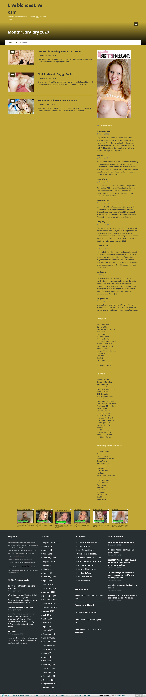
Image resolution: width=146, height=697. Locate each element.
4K (22, 562)
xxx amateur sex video (105, 363)
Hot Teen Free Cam (104, 413)
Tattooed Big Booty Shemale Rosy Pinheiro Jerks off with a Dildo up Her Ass (121, 575)
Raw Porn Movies (103, 487)
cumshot (10, 548)
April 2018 (47, 657)
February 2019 (49, 634)
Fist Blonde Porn (103, 336)
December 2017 (49, 672)
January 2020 (49, 592)
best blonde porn (103, 324)
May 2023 (47, 569)
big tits (13, 573)
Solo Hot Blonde (83, 580)
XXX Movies (117, 536)
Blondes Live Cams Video (106, 389)
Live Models (106, 125)
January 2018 (49, 668)
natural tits (11, 567)
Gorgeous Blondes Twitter (106, 341)
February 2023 (49, 577)
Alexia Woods (103, 200)
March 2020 (48, 584)
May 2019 (47, 622)
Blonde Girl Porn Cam (104, 382)
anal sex (32, 553)
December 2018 (49, 642)
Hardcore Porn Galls (104, 411)
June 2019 (47, 619)
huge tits (31, 570)
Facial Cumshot (102, 471)
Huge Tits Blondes (103, 480)
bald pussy (27, 556)
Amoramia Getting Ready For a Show (59, 51)
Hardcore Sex (102, 478)
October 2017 (49, 680)
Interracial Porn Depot (105, 418)
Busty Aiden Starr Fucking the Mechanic (21, 587)
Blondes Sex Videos (104, 466)
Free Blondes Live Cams (105, 401)
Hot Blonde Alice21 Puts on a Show (57, 100)
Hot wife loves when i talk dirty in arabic (122, 586)
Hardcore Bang (102, 408)
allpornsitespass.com (17, 570)
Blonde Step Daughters (105, 459)
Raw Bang (100, 427)
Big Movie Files (102, 327)
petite (31, 567)
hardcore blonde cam (104, 344)
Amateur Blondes (103, 451)
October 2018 (49, 649)
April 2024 (47, 550)
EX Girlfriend (101, 468)
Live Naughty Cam (103, 423)
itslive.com (16, 550)
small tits (18, 562)
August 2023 (48, 565)
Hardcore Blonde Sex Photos (88, 561)
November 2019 (50, 600)
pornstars (12, 562)
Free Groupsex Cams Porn (106, 403)
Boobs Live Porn (102, 392)
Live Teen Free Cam (104, 425)
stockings (10, 550)
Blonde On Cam (102, 384)
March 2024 (48, 554)
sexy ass (22, 553)
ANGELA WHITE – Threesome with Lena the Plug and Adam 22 (123, 596)
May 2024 (47, 546)
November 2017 (49, 676)
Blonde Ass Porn (103, 380)
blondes (17, 567)
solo (36, 545)
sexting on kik (102, 494)
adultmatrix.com (12, 542)
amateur (10, 556)
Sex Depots (101, 356)
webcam (16, 548)
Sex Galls (100, 358)
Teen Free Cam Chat (104, 435)
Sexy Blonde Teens (84, 573)
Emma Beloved (104, 131)
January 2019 (49, 638)
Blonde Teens (102, 461)
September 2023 (50, 561)
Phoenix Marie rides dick (84, 605)
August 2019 (48, 611)
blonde (24, 566)
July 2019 (47, 615)
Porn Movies (101, 485)
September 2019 (50, 607)
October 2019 (49, 603)
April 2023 (47, 573)
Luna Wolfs (102, 179)
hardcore (18, 556)
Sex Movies (101, 492)
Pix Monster (101, 353)
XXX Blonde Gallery (104, 437)
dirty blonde (101, 332)
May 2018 (47, 653)
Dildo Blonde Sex (103, 394)
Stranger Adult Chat (104, 432)
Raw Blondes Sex (103, 430)
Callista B (101, 272)
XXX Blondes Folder (104, 365)
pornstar (11, 553)
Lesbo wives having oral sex (86, 612)
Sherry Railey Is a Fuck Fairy (20, 607)
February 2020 (49, 588)
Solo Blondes (101, 497)
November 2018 (50, 645)
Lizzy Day (101, 222)
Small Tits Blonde (84, 577)
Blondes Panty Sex (103, 463)
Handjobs (100, 473)
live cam (26, 570)
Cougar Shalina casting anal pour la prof (121, 551)
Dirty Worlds (101, 334)
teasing (29, 548)
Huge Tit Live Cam (103, 415)
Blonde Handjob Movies (86, 542)
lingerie (17, 553)
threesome (26, 562)
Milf (28, 545)
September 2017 (50, 684)
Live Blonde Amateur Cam (106, 420)
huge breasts (23, 550)
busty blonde (32, 542)
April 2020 (47, 580)
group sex (33, 550)
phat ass (32, 562)
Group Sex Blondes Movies (87, 554)
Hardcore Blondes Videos (106, 475)
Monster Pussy (102, 348)
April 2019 (47, 626)
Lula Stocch (102, 246)
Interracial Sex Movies (86, 569)
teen (29, 550)
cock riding (16, 545)
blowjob (10, 545)
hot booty (23, 545)
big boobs (34, 548)
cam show (32, 545)
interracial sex (28, 559)
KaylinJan (12, 631)
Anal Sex (100, 454)
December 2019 (49, 596)
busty (17, 573)
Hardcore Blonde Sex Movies (88, 558)
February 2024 (49, 558)
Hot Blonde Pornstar (85, 565)
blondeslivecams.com (15, 560)
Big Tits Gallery (102, 456)
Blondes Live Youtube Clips (106, 329)
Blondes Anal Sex (83, 546)
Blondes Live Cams (103, 387)
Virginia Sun (102, 298)
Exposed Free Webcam (105, 396)
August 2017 (48, 687)
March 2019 (48, 630)
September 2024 (50, 542)
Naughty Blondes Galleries (106, 351)
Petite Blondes (102, 482)
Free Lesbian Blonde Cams (106, 406)
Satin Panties (101, 490)
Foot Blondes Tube (104, 339)
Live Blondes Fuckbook (105, 346)
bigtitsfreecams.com (23, 542)
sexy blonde (101, 360)
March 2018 (48, 661)
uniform (28, 553)
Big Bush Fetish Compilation (121, 542)
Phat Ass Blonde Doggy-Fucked (56, 74)
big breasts (23, 548)
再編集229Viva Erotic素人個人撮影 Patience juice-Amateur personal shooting (123, 562)
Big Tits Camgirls (20, 580)
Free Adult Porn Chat (104, 399)
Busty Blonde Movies (85, 550)
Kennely (100, 155)
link (144, 661)
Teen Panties (102, 499)
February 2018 (49, 664)
